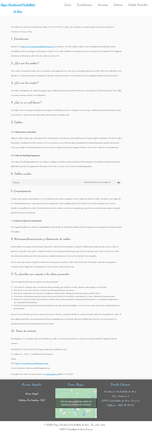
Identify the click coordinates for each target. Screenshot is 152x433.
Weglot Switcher (138, 4)
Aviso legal (31, 393)
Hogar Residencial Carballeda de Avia (18, 8)
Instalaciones (84, 4)
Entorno (118, 4)
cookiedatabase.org (52, 374)
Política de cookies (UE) (31, 399)
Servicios (103, 4)
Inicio (67, 4)
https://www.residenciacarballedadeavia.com (37, 46)
